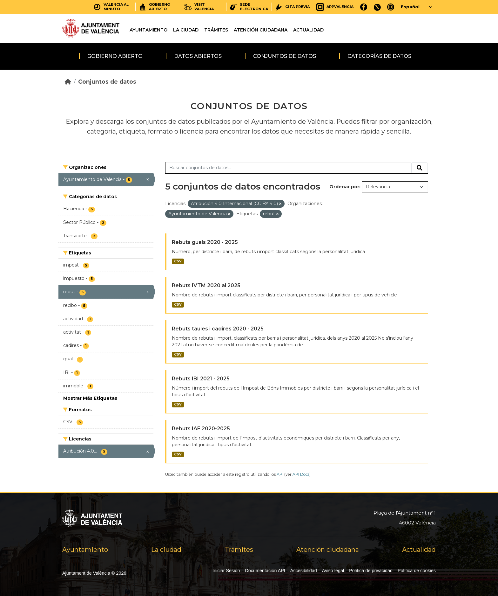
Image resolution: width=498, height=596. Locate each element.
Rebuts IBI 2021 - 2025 (201, 379)
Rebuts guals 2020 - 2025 (205, 242)
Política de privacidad (371, 570)
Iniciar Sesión (226, 570)
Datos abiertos (198, 56)
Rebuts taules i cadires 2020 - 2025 (218, 329)
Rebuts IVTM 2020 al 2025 (206, 285)
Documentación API (265, 570)
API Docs (301, 474)
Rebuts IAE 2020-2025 (201, 429)
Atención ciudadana (260, 30)
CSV (178, 261)
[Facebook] (364, 7)
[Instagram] (391, 7)
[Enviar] (419, 168)
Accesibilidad (303, 570)
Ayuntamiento (148, 30)
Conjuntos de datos (284, 56)
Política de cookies (417, 570)
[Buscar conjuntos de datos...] (288, 168)
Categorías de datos (379, 56)
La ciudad (186, 30)
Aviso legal (333, 570)
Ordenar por (344, 187)
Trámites (216, 30)
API (280, 474)
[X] (377, 7)
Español (410, 6)
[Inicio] (68, 81)
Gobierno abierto (115, 56)
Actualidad (308, 30)
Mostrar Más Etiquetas (90, 398)
